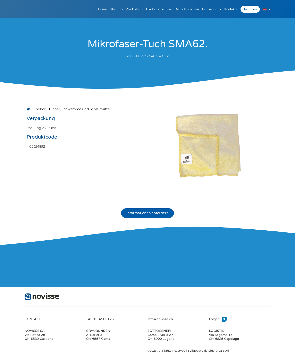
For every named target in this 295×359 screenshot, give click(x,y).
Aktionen (250, 9)
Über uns (116, 9)
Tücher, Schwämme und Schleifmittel (80, 109)
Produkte (134, 9)
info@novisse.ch (160, 319)
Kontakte (230, 9)
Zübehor (38, 109)
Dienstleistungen (187, 9)
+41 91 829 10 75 (100, 319)
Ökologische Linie (159, 9)
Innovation (211, 9)
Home (102, 9)
